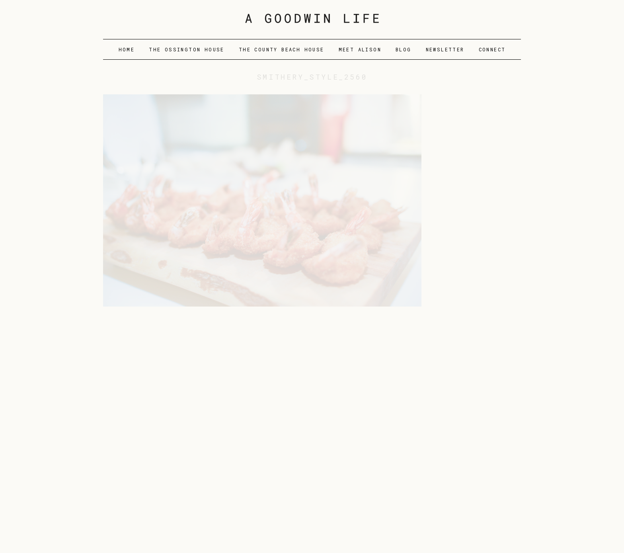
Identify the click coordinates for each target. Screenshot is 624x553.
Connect (492, 49)
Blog (403, 49)
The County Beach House (281, 49)
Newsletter (445, 49)
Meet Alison (360, 49)
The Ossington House (186, 49)
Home (127, 49)
